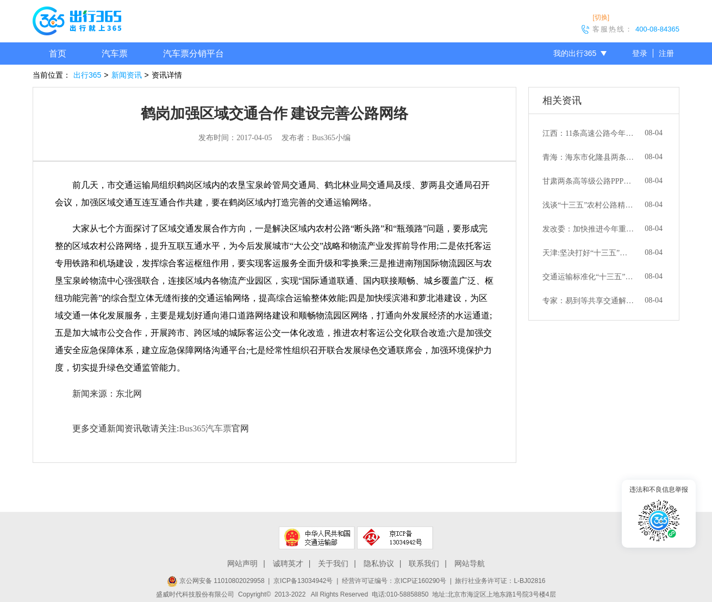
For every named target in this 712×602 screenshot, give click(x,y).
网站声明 (242, 563)
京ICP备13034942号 (303, 581)
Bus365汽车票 (205, 428)
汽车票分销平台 (193, 53)
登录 (639, 53)
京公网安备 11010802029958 (216, 581)
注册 (666, 53)
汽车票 (115, 53)
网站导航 (469, 563)
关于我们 (333, 563)
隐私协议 (379, 563)
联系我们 (424, 563)
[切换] (600, 17)
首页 (57, 53)
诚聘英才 (288, 563)
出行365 (87, 75)
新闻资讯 (126, 75)
